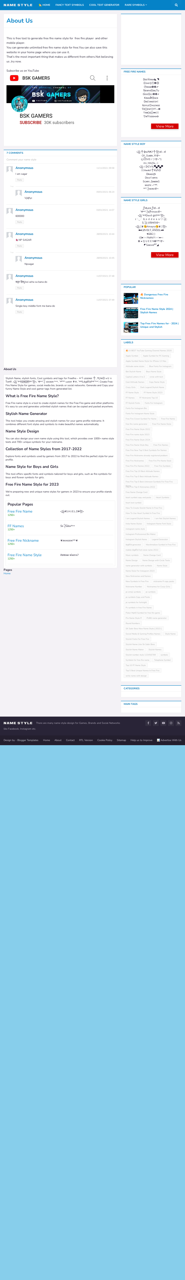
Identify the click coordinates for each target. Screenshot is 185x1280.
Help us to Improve (141, 1275)
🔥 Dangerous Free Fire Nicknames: (154, 831)
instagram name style (135, 1063)
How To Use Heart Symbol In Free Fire (143, 1048)
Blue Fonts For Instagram (160, 901)
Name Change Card (151, 1090)
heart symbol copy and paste (138, 1032)
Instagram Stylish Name (136, 1074)
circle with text (156, 911)
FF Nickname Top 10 (148, 932)
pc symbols (150, 1126)
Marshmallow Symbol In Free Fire (161, 1079)
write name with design (136, 1210)
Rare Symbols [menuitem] (135, 5)
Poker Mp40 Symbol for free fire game (143, 1147)
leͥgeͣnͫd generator (133, 1079)
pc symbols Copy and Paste (138, 1132)
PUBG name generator (157, 1153)
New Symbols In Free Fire (137, 1116)
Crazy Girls (130, 922)
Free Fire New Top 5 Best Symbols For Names (146, 985)
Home (7, 573)
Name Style (162, 1100)
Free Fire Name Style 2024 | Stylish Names (156, 845)
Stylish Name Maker (135, 1184)
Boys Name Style (153, 906)
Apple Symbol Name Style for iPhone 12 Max (146, 896)
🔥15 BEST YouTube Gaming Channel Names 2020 (149, 885)
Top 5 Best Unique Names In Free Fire (142, 1205)
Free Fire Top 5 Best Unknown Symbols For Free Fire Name (149, 1017)
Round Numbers (133, 1158)
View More (165, 304)
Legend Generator (160, 1074)
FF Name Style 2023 (153, 927)
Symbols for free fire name (137, 1195)
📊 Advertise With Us (169, 1275)
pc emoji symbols (133, 1126)
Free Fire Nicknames (135, 995)
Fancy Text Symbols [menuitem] (70, 5)
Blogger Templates (27, 1275)
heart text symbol (133, 1037)
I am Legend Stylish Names (138, 1053)
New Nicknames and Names (138, 1111)
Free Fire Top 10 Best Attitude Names (143, 1006)
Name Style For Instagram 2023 (140, 1105)
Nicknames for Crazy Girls (158, 1121)
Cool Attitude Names (135, 917)
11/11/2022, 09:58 (105, 168)
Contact (70, 1275)
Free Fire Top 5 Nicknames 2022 (140, 1021)
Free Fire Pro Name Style (160, 995)
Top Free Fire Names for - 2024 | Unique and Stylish (159, 860)
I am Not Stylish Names (165, 1053)
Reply (19, 180)
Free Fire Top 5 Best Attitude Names (142, 1011)
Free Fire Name (168, 953)
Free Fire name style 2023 (137, 969)
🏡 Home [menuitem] (44, 5)
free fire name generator (136, 959)
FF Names (130, 932)
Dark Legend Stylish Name (152, 922)
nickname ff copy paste (163, 1116)
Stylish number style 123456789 (141, 1189)
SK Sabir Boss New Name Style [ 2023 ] (144, 1163)
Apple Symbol (132, 890)
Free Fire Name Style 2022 (138, 964)
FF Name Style (132, 927)
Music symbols (132, 1090)
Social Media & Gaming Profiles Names (143, 1168)
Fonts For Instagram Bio (136, 943)
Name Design (132, 1095)
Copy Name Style (157, 917)
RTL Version (86, 1275)
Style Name (170, 1168)
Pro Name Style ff (134, 1153)
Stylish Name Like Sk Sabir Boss (140, 1179)
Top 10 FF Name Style (136, 1200)
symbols (164, 1189)
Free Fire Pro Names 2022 (137, 1000)
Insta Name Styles (134, 1058)
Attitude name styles (135, 901)
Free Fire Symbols (162, 1000)
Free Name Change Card (136, 1027)
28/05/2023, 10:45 (105, 257)
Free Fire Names (160, 979)
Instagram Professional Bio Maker (141, 1069)
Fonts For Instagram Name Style (140, 948)
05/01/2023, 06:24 (105, 191)
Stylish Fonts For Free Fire (137, 1174)
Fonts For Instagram (153, 938)
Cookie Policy (104, 1275)
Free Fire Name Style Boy (137, 979)
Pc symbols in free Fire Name (139, 1142)
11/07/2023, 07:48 (105, 276)
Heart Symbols (162, 1032)
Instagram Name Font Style (159, 1058)
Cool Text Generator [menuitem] (104, 5)
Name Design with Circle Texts (156, 1095)
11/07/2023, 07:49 (105, 299)
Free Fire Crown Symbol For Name (141, 953)
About (57, 1275)
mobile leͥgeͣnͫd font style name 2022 (142, 1084)
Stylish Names (155, 1184)
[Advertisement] (60, 600)
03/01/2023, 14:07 (105, 210)
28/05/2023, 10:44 (105, 234)
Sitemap (121, 1275)
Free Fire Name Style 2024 (138, 974)
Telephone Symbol (162, 1195)
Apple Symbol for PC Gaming (156, 890)
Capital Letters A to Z (135, 911)
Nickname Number (134, 1121)
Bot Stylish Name (133, 906)
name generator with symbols (139, 1100)
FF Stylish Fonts (133, 938)
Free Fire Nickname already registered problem (147, 990)
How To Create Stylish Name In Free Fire (144, 1042)
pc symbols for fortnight (136, 1137)
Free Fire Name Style (161, 959)
